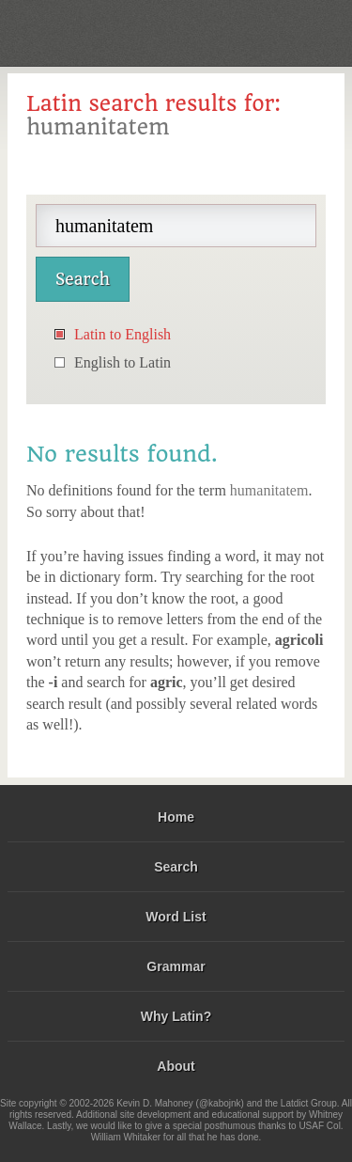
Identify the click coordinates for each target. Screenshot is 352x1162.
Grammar (175, 966)
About (175, 1066)
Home (176, 816)
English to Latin (122, 362)
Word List (175, 916)
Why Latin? (176, 1016)
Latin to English (122, 334)
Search (176, 866)
